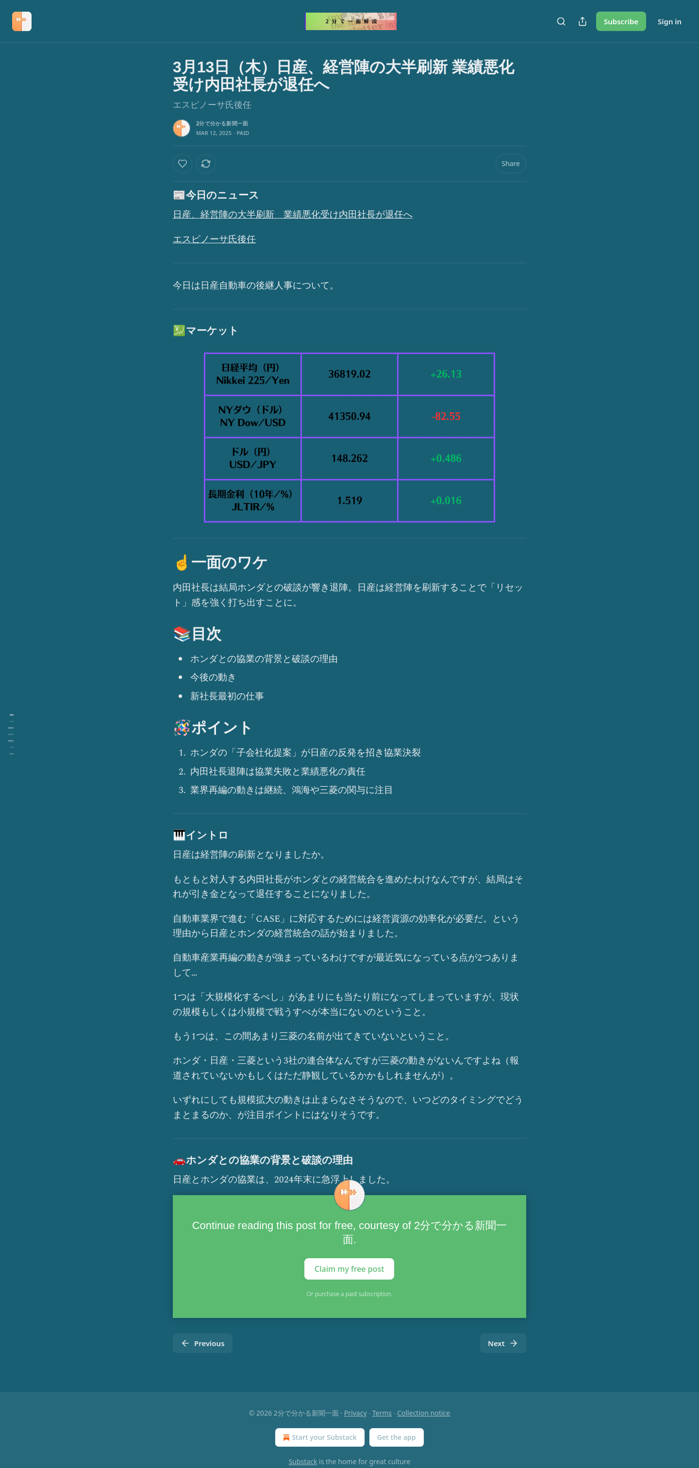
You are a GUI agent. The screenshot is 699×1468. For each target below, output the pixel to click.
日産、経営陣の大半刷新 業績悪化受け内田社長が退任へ (293, 215)
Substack (303, 1461)
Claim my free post (349, 1269)
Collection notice (423, 1412)
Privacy (355, 1412)
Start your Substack (318, 1437)
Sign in (670, 21)
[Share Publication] (582, 21)
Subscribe (621, 21)
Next (503, 1343)
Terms (382, 1412)
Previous (203, 1343)
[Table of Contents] (10, 734)
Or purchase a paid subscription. (350, 1294)
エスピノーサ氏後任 (214, 240)
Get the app (396, 1437)
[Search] (561, 21)
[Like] (182, 163)
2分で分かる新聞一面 (222, 123)
